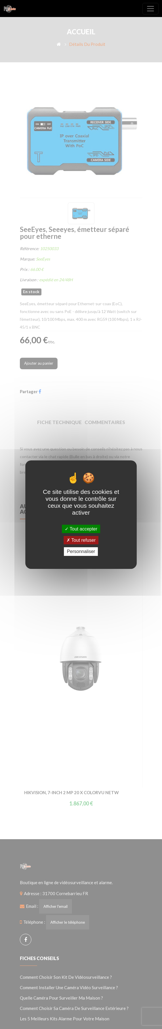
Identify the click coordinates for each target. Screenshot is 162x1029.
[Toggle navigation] (150, 8)
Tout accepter (81, 528)
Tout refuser (81, 540)
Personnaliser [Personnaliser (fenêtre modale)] (81, 551)
